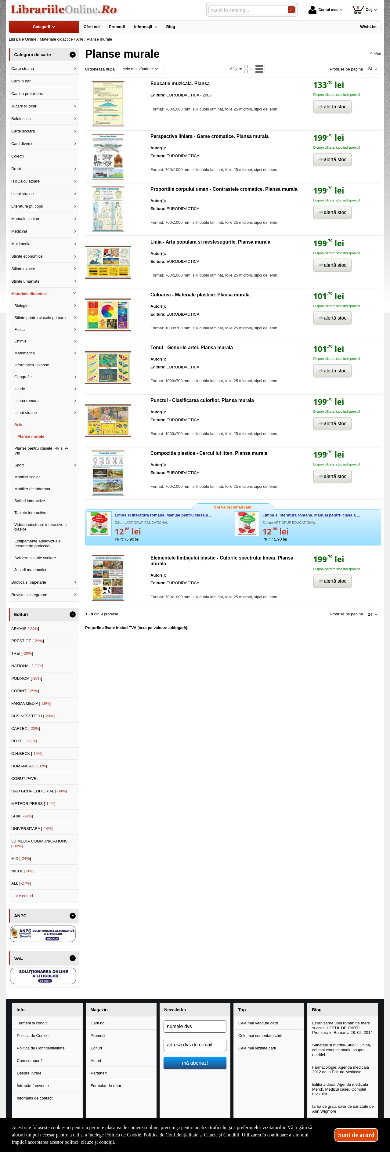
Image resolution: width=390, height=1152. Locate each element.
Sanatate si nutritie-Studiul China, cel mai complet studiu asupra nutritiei (341, 1050)
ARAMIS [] (25, 628)
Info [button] (20, 1009)
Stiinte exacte (23, 268)
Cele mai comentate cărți (260, 1035)
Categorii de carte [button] (32, 54)
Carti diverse (22, 143)
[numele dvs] (195, 1026)
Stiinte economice (27, 256)
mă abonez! (195, 1063)
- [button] (72, 55)
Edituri (96, 1048)
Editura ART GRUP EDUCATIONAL (141, 522)
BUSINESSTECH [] (33, 716)
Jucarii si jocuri (24, 106)
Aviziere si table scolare (35, 558)
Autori (96, 1060)
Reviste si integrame (29, 594)
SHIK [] (22, 816)
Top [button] (242, 1009)
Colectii (17, 156)
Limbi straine (22, 193)
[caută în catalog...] (245, 10)
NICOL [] (22, 871)
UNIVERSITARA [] (32, 828)
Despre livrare (29, 1073)
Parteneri (99, 1073)
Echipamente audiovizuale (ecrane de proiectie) (37, 543)
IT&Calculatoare (25, 181)
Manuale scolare (25, 218)
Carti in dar (21, 81)
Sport (19, 465)
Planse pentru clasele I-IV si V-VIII (41, 450)
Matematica (24, 353)
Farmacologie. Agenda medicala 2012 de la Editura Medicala (340, 1069)
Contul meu (323, 10)
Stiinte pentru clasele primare (40, 317)
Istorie (19, 388)
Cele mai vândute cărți (258, 1023)
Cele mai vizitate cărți (257, 1048)
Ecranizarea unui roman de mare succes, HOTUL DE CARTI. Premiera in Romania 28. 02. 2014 (342, 1028)
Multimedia (21, 243)
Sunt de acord (356, 1135)
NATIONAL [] (27, 666)
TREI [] (22, 653)
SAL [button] (18, 958)
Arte (18, 424)
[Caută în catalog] (291, 9)
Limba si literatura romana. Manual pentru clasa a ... (163, 515)
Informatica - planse (31, 365)
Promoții (98, 1035)
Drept (16, 168)
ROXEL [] (24, 741)
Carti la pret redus (27, 93)
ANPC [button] (20, 915)
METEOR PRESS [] (33, 803)
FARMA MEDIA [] (31, 703)
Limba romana (27, 400)
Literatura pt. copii (27, 206)
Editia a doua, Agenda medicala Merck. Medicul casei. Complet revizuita (340, 1089)
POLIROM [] (26, 678)
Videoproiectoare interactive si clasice (40, 527)
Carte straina (22, 68)
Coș (362, 9)
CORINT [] (25, 691)
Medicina (19, 231)
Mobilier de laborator (32, 489)
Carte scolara (23, 131)
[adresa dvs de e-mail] (195, 1045)
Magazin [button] (98, 1009)
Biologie (21, 305)
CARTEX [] (25, 728)
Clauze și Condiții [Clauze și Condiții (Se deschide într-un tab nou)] (222, 1134)
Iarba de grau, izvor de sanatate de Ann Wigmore (343, 1109)
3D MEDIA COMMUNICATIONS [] (39, 843)
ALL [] (21, 883)
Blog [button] (317, 1009)
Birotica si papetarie (28, 582)
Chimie (20, 341)
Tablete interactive (30, 512)
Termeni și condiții (32, 1023)
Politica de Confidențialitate (41, 1048)
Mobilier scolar (27, 477)
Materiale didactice (29, 294)
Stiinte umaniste (25, 281)
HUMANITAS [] (29, 766)
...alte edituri (22, 895)
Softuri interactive (29, 500)
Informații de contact (34, 1098)
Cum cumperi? (30, 1060)
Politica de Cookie (33, 1035)
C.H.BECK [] (27, 753)
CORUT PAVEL (25, 778)
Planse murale (30, 436)
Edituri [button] (21, 614)
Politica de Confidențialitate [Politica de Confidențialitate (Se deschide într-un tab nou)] (170, 1134)
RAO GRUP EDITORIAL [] (39, 791)
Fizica (19, 329)
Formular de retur (106, 1085)
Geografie (23, 377)
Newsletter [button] (175, 1009)
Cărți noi (98, 1023)
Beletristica (21, 118)
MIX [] (21, 858)
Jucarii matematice (30, 569)
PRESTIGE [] (27, 641)
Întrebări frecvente (33, 1085)
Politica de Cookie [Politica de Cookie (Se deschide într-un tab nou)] (123, 1134)
